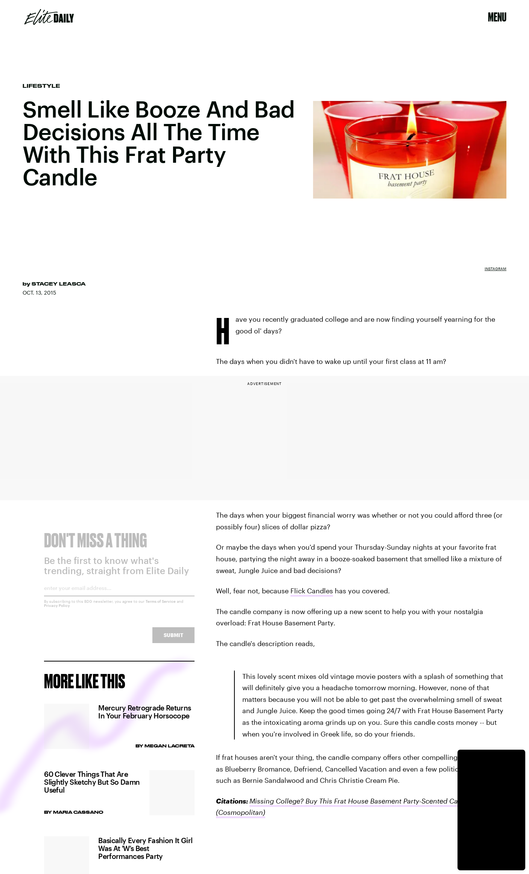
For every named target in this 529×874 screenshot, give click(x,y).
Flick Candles (311, 591)
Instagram (495, 268)
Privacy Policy (57, 611)
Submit (173, 640)
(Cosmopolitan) (240, 812)
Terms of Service (161, 607)
